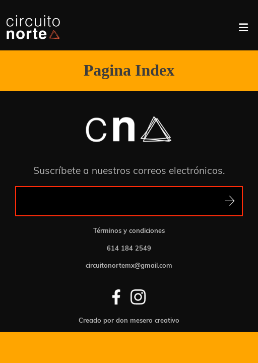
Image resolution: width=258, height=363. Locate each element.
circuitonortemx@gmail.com (129, 265)
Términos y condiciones (129, 230)
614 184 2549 (129, 248)
